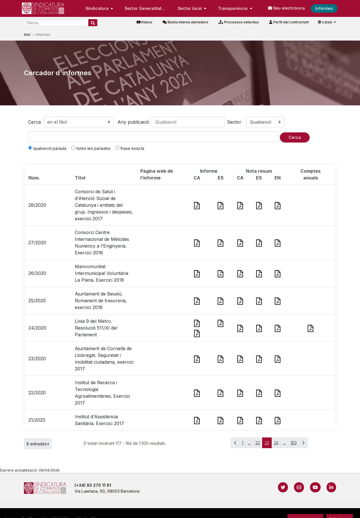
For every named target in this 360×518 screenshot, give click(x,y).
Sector (234, 122)
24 (277, 444)
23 (268, 444)
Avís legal (121, 511)
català (325, 22)
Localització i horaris (292, 511)
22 (258, 444)
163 (295, 444)
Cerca (34, 122)
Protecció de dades (246, 511)
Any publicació (133, 122)
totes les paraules (91, 148)
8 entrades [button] (38, 443)
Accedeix (324, 511)
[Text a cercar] (153, 137)
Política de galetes (202, 511)
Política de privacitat (158, 511)
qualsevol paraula (47, 148)
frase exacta (129, 148)
